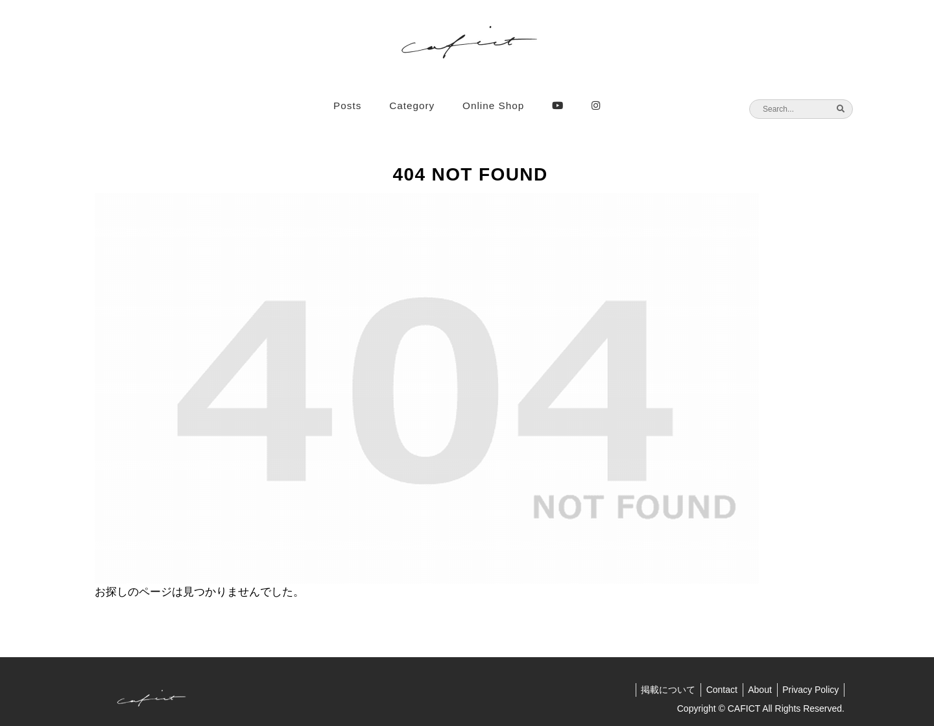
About (755, 689)
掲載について (657, 689)
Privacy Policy (809, 689)
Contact (714, 689)
